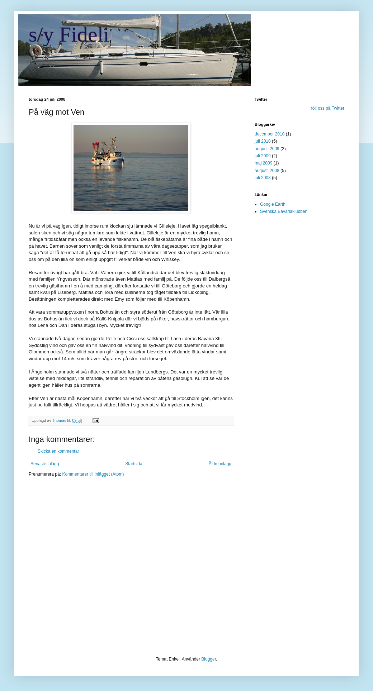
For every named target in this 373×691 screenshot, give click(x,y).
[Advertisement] (67, 555)
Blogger (208, 659)
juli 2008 (263, 177)
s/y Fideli (69, 34)
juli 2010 (263, 141)
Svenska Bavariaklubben (283, 211)
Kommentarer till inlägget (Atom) (93, 474)
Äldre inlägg (220, 463)
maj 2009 (263, 163)
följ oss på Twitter (327, 108)
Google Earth (272, 204)
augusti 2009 (267, 148)
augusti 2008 (267, 170)
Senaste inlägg (44, 463)
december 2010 (269, 134)
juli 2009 (263, 155)
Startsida (133, 463)
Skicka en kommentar (58, 451)
